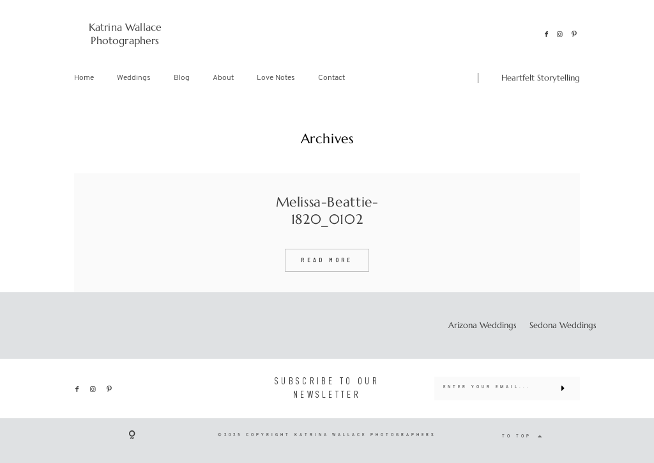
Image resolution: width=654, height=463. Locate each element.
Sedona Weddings (563, 325)
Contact (331, 78)
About (223, 78)
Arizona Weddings (482, 325)
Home (84, 78)
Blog (182, 78)
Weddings (134, 78)
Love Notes (276, 78)
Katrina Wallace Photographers (125, 33)
